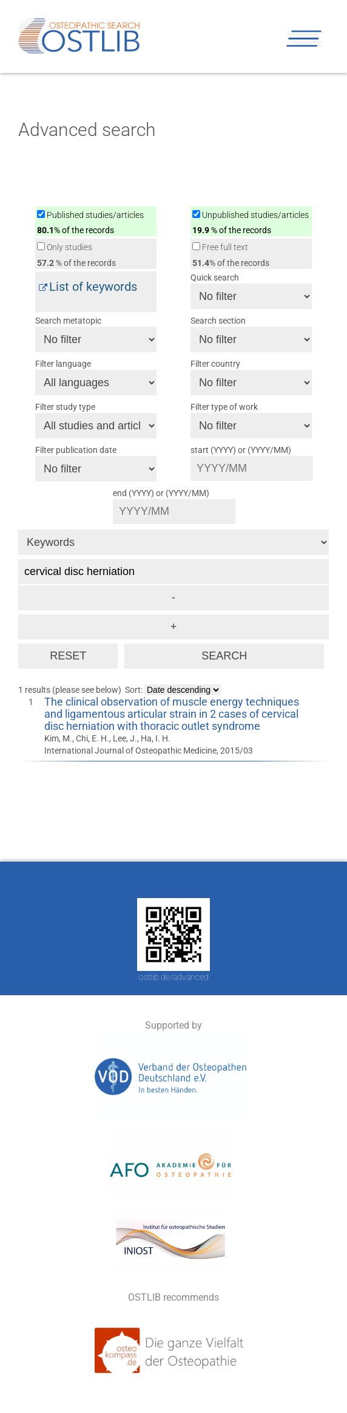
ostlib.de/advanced (174, 977)
